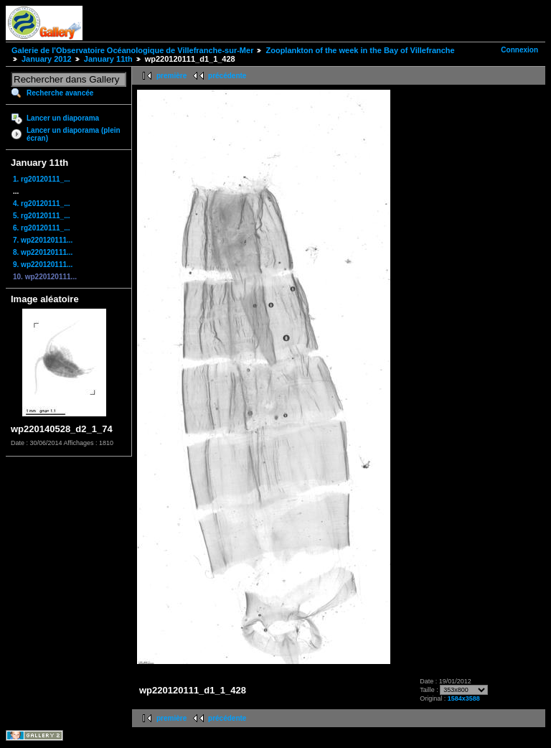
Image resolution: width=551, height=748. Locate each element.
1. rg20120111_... (41, 179)
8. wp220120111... (42, 252)
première (171, 76)
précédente (227, 76)
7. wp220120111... (42, 240)
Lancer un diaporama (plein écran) (74, 134)
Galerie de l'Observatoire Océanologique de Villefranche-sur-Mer (132, 50)
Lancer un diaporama (63, 118)
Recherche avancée (60, 93)
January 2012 (47, 59)
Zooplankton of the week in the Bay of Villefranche (359, 50)
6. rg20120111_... (41, 228)
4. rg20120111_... (41, 203)
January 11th (108, 59)
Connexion (519, 50)
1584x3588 (464, 698)
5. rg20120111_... (41, 216)
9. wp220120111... (42, 264)
